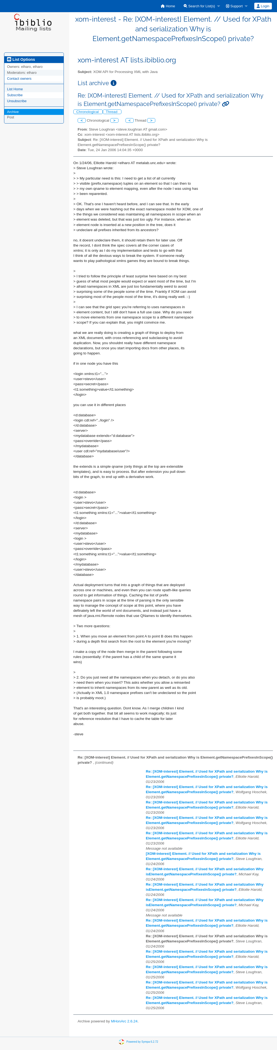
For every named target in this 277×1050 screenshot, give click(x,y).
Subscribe (15, 95)
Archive (13, 112)
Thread (112, 112)
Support (234, 6)
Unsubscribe (17, 101)
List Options (21, 59)
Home (168, 6)
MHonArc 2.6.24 (124, 1021)
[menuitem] (167, 6)
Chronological (88, 112)
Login (263, 6)
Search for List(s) (199, 6)
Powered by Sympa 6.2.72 (142, 1041)
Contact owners (19, 79)
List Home (15, 89)
